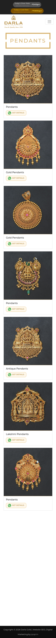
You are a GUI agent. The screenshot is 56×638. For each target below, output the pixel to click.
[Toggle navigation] (49, 22)
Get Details (16, 113)
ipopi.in (34, 634)
